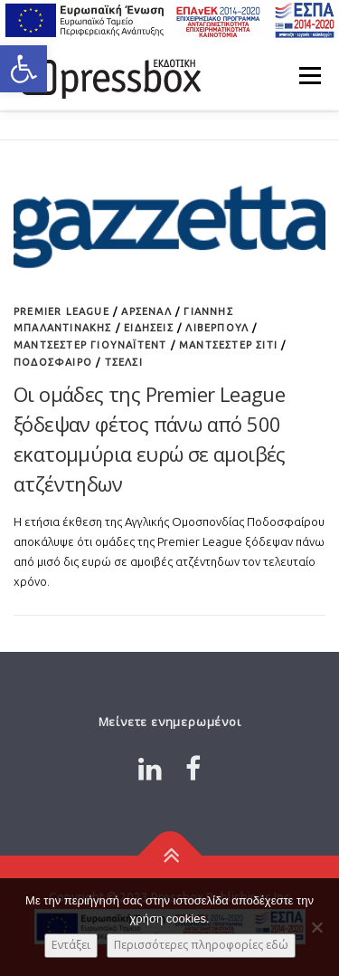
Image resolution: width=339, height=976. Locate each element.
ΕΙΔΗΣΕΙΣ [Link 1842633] (149, 327)
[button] (23, 68)
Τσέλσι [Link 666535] (124, 362)
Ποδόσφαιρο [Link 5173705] (53, 362)
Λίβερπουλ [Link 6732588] (217, 327)
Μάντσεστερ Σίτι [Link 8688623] (228, 345)
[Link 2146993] (169, 856)
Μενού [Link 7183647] (309, 75)
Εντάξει (71, 944)
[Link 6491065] (108, 75)
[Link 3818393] (193, 768)
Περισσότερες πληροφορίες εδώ (201, 944)
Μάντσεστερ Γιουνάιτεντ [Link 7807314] (90, 345)
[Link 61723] (169, 224)
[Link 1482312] (150, 768)
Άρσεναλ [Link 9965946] (146, 311)
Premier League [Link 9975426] (61, 311)
